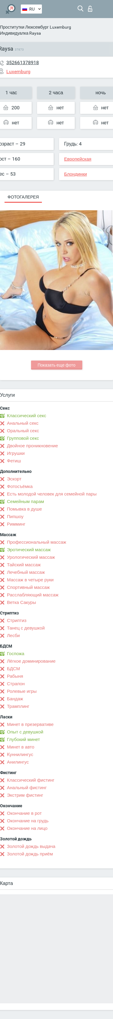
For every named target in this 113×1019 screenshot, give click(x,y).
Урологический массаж (31, 557)
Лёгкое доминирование (31, 661)
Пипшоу (15, 516)
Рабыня (15, 676)
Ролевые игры (22, 691)
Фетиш (14, 461)
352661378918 (22, 62)
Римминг (16, 524)
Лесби (13, 635)
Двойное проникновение (32, 446)
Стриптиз (17, 620)
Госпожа (15, 653)
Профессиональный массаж (36, 542)
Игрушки (16, 453)
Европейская (77, 159)
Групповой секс (23, 438)
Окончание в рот (24, 813)
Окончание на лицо (27, 828)
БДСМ (13, 668)
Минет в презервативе (30, 724)
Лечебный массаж (26, 572)
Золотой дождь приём (30, 854)
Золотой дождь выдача (31, 846)
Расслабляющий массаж (32, 595)
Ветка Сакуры (21, 602)
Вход (90, 8)
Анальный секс (23, 423)
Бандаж (15, 699)
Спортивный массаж (28, 587)
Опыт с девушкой (25, 732)
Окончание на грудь (28, 821)
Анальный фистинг (27, 787)
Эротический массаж (29, 549)
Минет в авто (20, 747)
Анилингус (18, 762)
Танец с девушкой (26, 628)
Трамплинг (18, 706)
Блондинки (75, 174)
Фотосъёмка (20, 486)
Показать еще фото (57, 365)
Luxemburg (60, 27)
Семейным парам (25, 501)
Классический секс (26, 415)
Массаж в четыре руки (30, 580)
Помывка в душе (24, 509)
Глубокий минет (23, 739)
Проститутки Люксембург (24, 27)
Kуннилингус (20, 754)
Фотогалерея (23, 197)
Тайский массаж (24, 564)
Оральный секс (23, 430)
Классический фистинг (30, 780)
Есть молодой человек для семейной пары (51, 494)
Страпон (16, 683)
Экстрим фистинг (25, 795)
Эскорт (14, 479)
